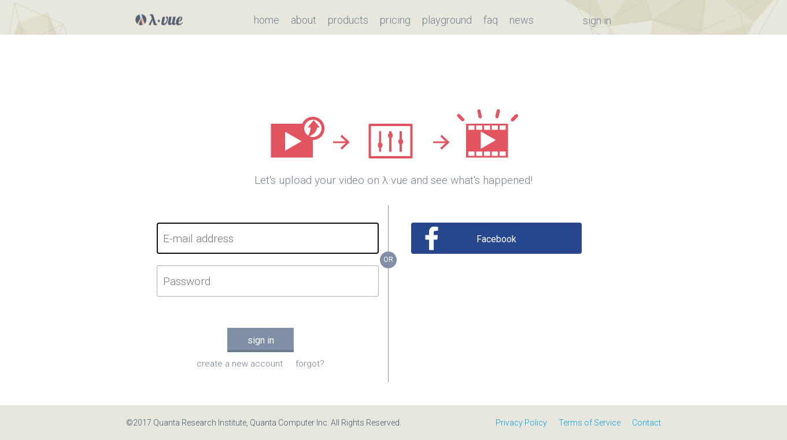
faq (490, 20)
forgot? (309, 363)
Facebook (496, 239)
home (266, 20)
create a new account (240, 363)
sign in (597, 20)
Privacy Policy (521, 422)
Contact (646, 422)
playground (447, 20)
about (303, 20)
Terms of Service (589, 422)
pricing (395, 20)
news (521, 20)
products (348, 20)
